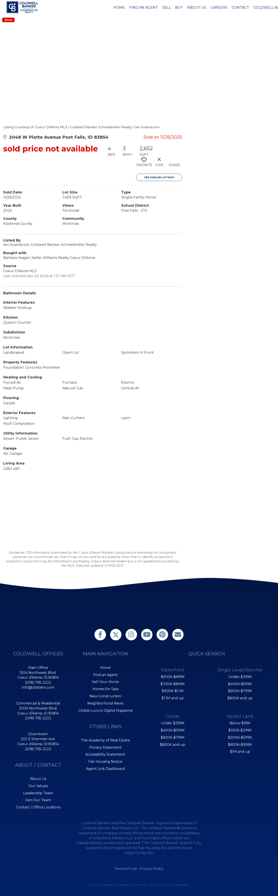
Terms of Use (125, 869)
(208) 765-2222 (38, 682)
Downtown (38, 734)
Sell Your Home (105, 682)
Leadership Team (38, 793)
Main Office (38, 668)
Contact (240, 7)
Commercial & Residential (38, 703)
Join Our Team (38, 800)
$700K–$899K (173, 684)
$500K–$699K (173, 677)
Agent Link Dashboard (105, 769)
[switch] (144, 163)
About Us (196, 7)
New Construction (105, 696)
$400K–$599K (173, 730)
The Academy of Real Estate (105, 740)
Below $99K (240, 723)
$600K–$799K (173, 737)
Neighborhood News (105, 703)
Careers (218, 7)
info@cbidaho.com (38, 687)
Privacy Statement (105, 747)
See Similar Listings (159, 177)
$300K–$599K (240, 737)
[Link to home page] (23, 7)
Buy (179, 7)
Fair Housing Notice (105, 761)
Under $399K (172, 723)
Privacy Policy (152, 869)
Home (119, 7)
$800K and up (172, 745)
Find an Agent (143, 7)
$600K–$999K (240, 745)
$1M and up (240, 751)
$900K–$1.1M (173, 691)
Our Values (38, 786)
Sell (166, 7)
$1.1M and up (173, 698)
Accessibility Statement (105, 754)
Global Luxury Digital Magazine (105, 710)
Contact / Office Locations (38, 807)
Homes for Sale (105, 689)
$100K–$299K (240, 730)
